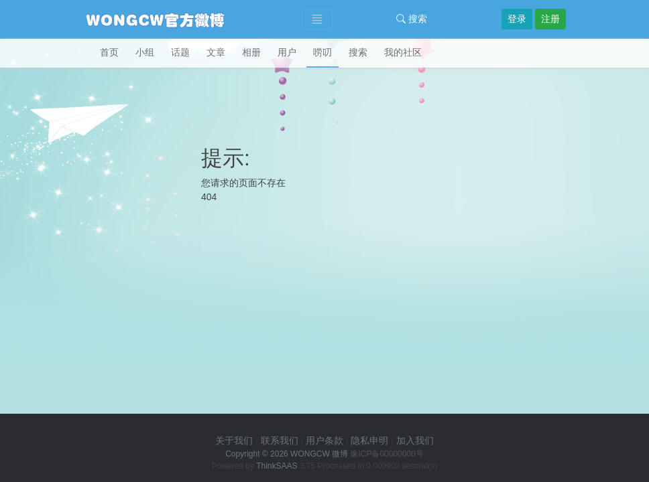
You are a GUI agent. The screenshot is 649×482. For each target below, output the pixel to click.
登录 (517, 18)
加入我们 (415, 440)
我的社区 (403, 52)
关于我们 (234, 440)
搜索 (411, 18)
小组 (144, 52)
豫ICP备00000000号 (386, 454)
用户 (287, 52)
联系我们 (279, 440)
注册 (550, 18)
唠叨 (322, 52)
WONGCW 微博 (319, 454)
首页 (109, 52)
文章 (215, 52)
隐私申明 (369, 440)
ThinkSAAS (276, 466)
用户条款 (324, 440)
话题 (180, 52)
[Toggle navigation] (317, 19)
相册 (251, 52)
